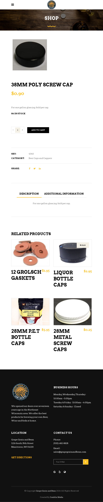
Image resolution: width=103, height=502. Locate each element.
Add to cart (38, 130)
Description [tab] (29, 193)
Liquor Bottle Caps (63, 279)
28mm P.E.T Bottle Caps (25, 337)
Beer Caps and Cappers (40, 158)
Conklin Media (56, 497)
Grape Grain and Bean (46, 491)
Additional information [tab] (64, 193)
